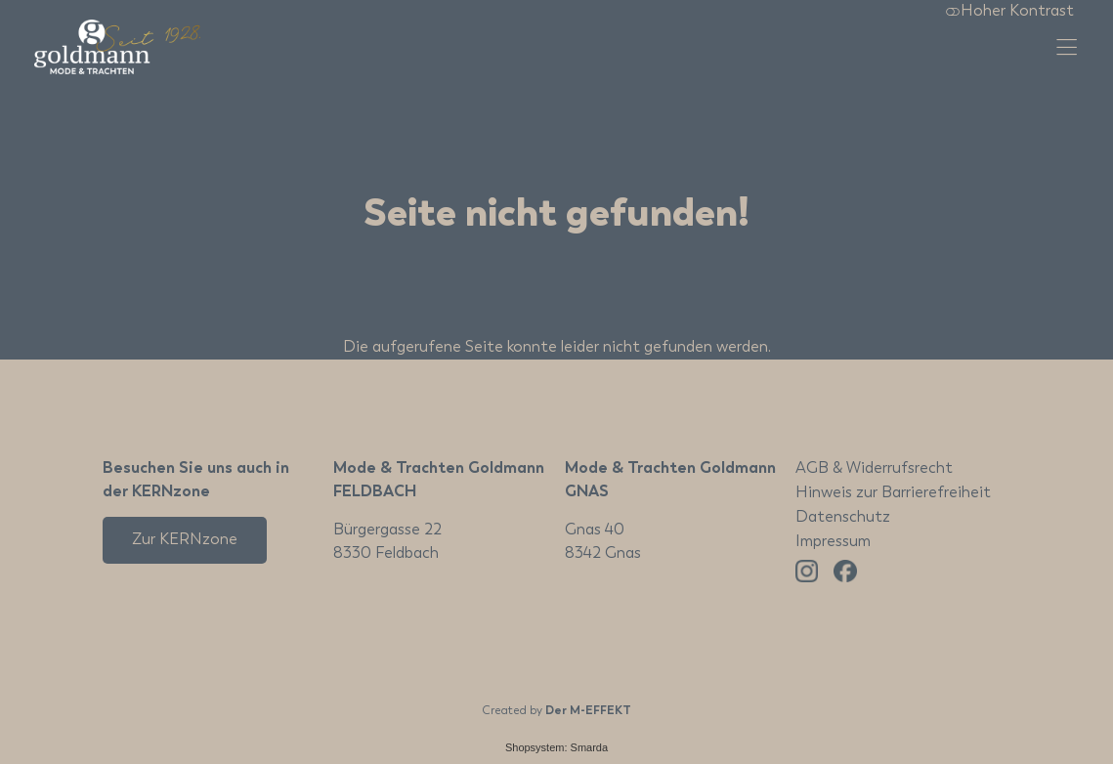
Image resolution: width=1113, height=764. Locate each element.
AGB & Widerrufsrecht (874, 469)
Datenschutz (842, 518)
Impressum (833, 542)
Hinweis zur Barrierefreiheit (893, 493)
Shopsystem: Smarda (556, 747)
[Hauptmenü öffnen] (1066, 47)
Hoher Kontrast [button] (1009, 12)
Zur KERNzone (184, 540)
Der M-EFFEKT (588, 711)
